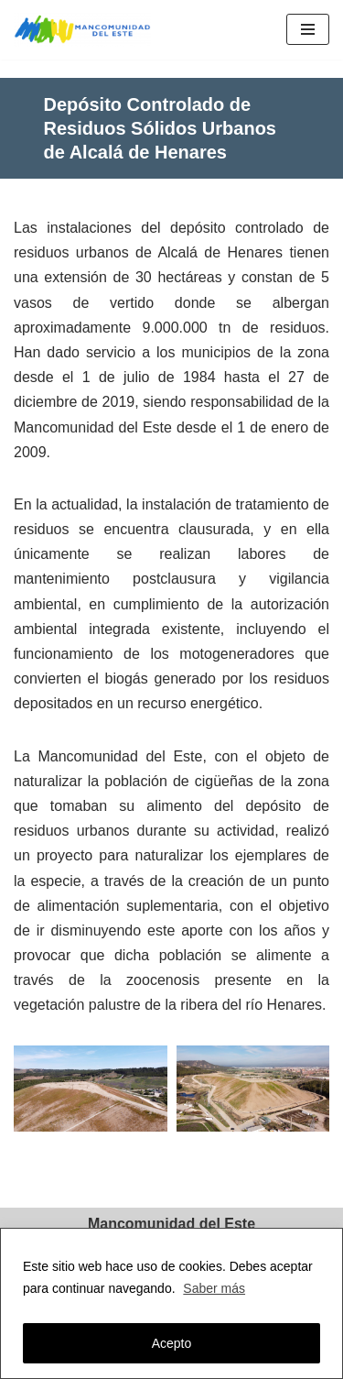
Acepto (172, 1343)
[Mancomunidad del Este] (87, 30)
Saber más (214, 1288)
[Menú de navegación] (307, 29)
